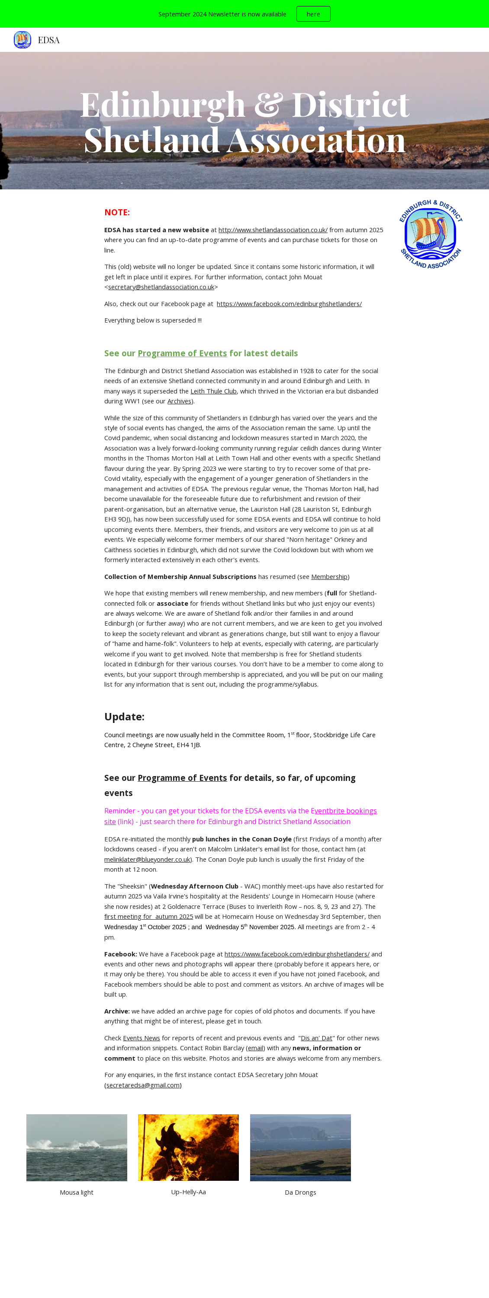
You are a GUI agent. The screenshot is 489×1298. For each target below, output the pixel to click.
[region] (244, 14)
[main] (244, 120)
